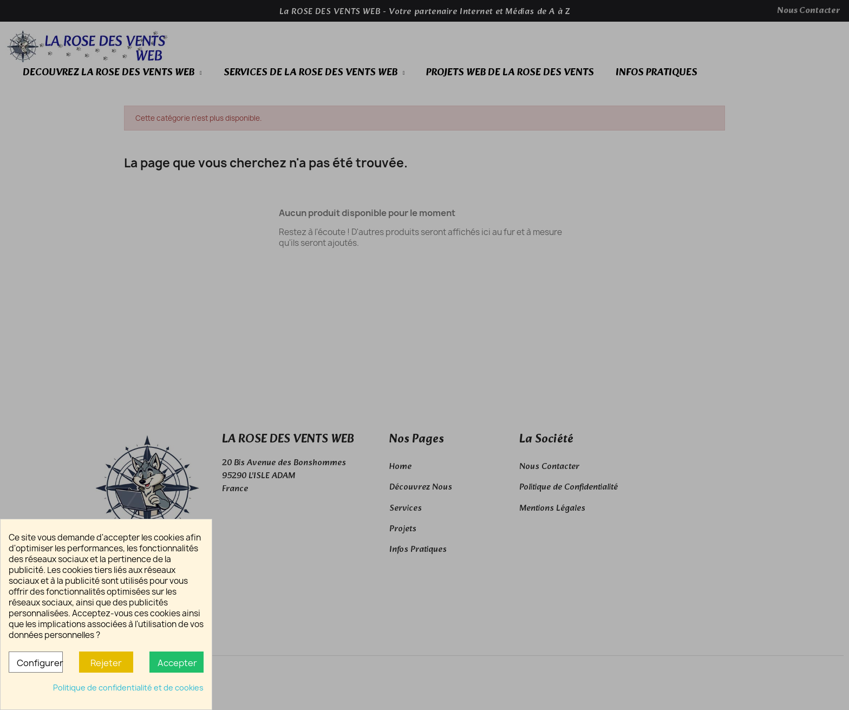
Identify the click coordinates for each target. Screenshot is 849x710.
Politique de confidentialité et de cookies (128, 687)
